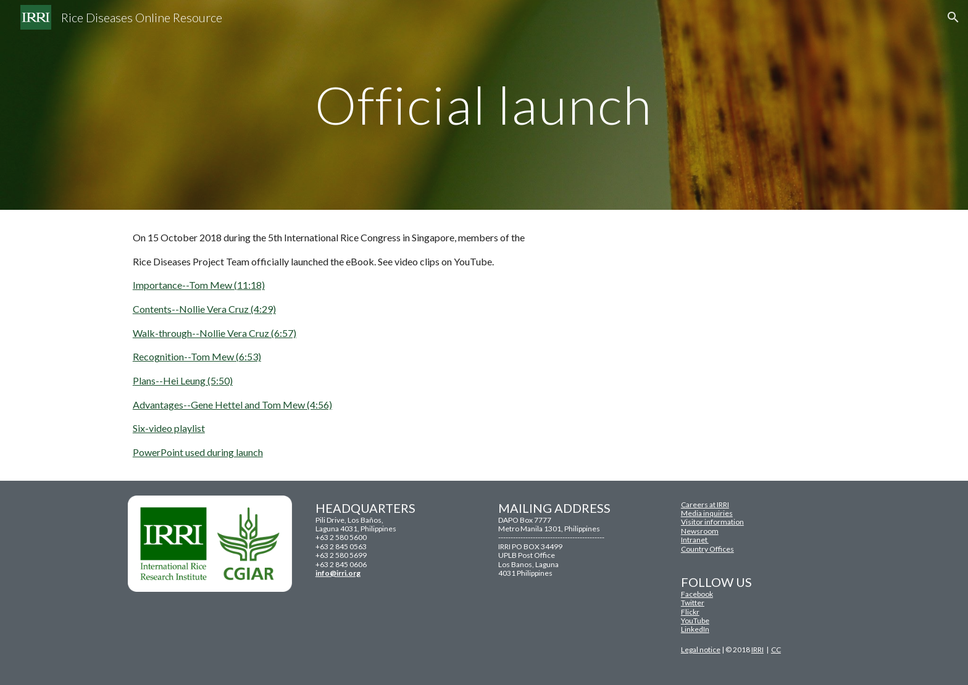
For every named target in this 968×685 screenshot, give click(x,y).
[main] (484, 104)
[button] (953, 17)
